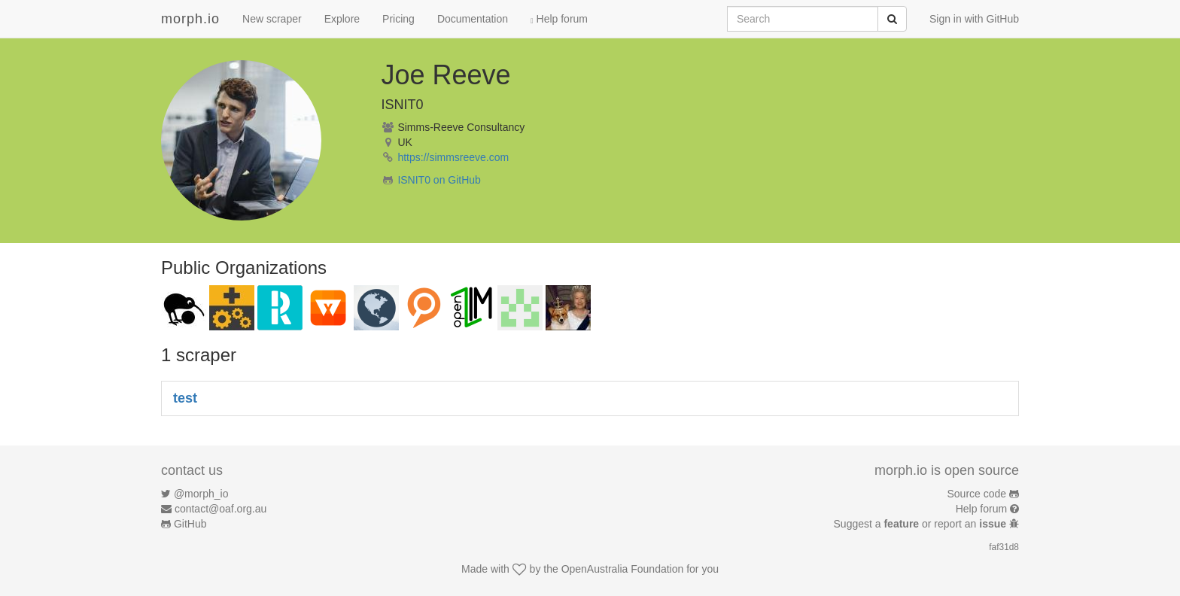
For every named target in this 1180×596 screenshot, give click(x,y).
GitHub (190, 524)
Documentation (472, 19)
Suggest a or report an (921, 524)
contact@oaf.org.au (220, 509)
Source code (977, 494)
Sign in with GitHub (974, 19)
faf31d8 (1004, 547)
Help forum (559, 19)
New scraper (272, 19)
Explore (342, 19)
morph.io (190, 18)
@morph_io (201, 494)
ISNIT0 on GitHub (439, 180)
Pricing (398, 19)
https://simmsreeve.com (453, 157)
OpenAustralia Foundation (622, 569)
